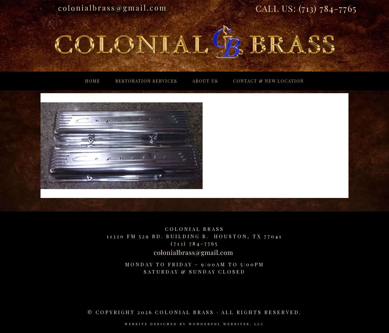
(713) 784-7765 (328, 8)
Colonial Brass (194, 229)
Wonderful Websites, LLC (226, 324)
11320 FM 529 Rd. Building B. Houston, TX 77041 (194, 236)
